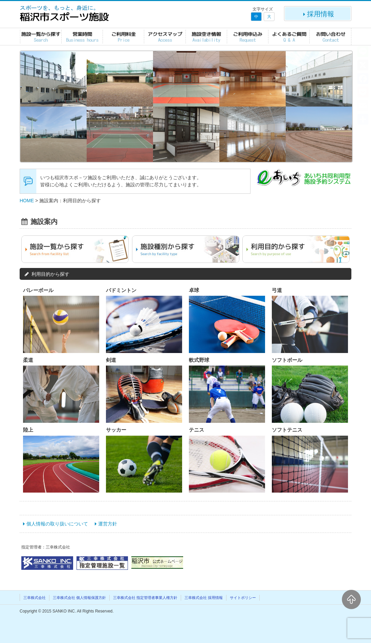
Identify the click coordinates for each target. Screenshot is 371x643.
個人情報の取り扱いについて (57, 523)
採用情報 (318, 14)
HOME (27, 200)
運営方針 (107, 523)
